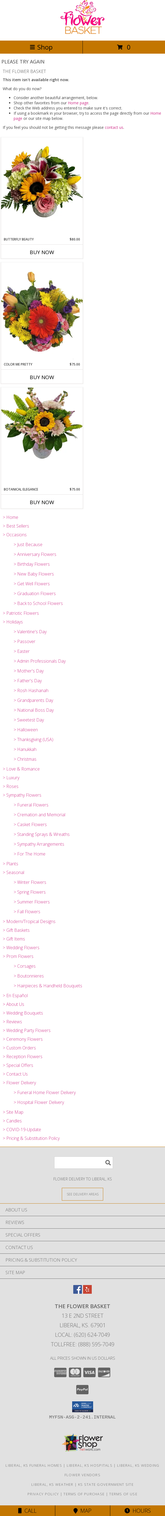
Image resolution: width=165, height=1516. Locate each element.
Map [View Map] (82, 1510)
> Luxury (11, 778)
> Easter (22, 651)
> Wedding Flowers (21, 948)
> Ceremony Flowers (23, 1039)
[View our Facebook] (77, 1292)
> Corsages (25, 966)
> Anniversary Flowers (35, 554)
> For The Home (29, 854)
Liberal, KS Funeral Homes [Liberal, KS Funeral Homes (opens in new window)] (33, 1465)
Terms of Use (123, 1493)
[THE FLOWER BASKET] (82, 32)
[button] (82, 1406)
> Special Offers (18, 1065)
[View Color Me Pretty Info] (42, 312)
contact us (114, 127)
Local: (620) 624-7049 (82, 1334)
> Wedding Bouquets (23, 1013)
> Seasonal (13, 872)
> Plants (10, 864)
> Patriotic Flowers (21, 613)
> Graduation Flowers (35, 593)
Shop (41, 46)
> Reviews (12, 1022)
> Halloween (26, 730)
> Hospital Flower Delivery (39, 1102)
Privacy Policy (43, 1493)
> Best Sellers (16, 526)
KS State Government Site (106, 1484)
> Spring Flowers (30, 892)
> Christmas (25, 759)
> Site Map (13, 1112)
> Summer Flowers (32, 902)
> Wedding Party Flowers (27, 1030)
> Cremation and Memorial (39, 815)
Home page (78, 102)
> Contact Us (15, 1074)
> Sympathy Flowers (22, 795)
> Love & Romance (21, 769)
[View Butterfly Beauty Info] (42, 187)
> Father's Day (28, 681)
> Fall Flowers (27, 912)
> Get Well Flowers (32, 584)
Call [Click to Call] (27, 1510)
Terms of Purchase (84, 1493)
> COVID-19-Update (22, 1130)
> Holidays (13, 622)
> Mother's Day (29, 671)
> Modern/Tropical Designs (29, 921)
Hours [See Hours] (137, 1510)
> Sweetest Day (29, 720)
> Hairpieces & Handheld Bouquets (48, 986)
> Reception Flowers (22, 1057)
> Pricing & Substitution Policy (31, 1138)
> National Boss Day (34, 710)
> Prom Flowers (18, 956)
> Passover (24, 641)
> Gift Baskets (16, 930)
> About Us (13, 1004)
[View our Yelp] (87, 1292)
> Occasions (15, 535)
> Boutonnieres (29, 976)
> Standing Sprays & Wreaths (42, 834)
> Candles (12, 1121)
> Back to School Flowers (38, 603)
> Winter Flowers (30, 882)
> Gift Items (14, 939)
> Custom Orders (19, 1048)
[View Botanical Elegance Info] (42, 424)
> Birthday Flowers (32, 564)
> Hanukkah (25, 749)
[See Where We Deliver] (82, 1194)
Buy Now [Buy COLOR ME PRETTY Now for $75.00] (42, 377)
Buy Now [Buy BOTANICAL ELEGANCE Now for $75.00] (42, 502)
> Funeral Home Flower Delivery (45, 1092)
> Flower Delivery (19, 1083)
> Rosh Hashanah (31, 690)
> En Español (15, 996)
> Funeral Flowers (31, 805)
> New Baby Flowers (34, 574)
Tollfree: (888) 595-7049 (82, 1344)
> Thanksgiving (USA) (33, 739)
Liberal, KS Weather (52, 1484)
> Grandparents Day (33, 700)
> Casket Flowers (30, 824)
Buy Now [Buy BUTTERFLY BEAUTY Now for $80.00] (42, 252)
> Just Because (28, 544)
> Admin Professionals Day (40, 661)
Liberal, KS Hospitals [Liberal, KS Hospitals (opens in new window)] (89, 1465)
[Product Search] (83, 1162)
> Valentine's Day (30, 632)
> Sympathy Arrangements (39, 844)
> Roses (11, 786)
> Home (10, 517)
